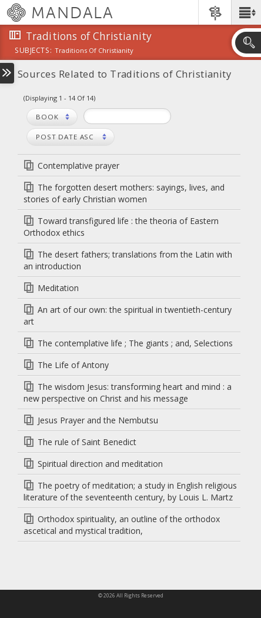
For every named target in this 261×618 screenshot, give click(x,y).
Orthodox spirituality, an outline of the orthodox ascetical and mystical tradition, (122, 524)
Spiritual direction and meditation (100, 463)
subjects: (33, 51)
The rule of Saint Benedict (87, 441)
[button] (246, 12)
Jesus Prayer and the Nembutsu (98, 420)
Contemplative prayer (78, 165)
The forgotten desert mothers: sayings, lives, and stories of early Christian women (124, 193)
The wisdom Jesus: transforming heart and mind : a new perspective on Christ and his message (128, 392)
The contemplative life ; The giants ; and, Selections (135, 343)
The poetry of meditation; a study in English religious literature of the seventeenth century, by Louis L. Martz (130, 491)
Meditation (58, 287)
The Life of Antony (73, 364)
